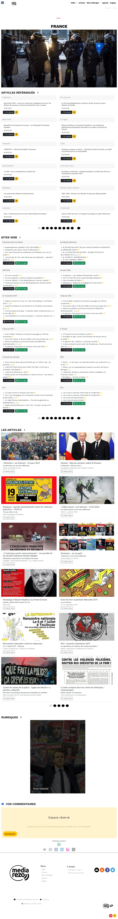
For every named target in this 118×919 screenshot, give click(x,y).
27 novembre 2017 (9, 296)
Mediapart (6, 188)
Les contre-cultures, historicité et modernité (80, 393)
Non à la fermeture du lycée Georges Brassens (81, 278)
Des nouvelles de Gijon (71, 280)
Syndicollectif (7, 166)
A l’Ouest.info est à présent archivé (76, 334)
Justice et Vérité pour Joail (15, 372)
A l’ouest (63, 329)
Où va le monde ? (11, 275)
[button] (1, 2)
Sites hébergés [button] (93, 3)
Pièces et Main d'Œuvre (69, 188)
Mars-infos (6, 119)
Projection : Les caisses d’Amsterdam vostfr (80, 275)
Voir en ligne (21, 263)
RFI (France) (65, 97)
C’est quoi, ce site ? (75, 870)
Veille (43, 869)
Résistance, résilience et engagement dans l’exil (81, 283)
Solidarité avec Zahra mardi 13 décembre (21, 250)
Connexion (10, 834)
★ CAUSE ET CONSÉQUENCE (74, 257)
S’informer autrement (76, 873)
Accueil (108, 8)
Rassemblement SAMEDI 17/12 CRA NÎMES (21, 247)
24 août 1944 (65, 270)
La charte (44, 899)
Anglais (113, 3)
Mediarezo (26, 904)
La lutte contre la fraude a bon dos (18, 393)
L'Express (6, 208)
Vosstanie (6, 144)
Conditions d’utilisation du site (26, 899)
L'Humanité (64, 208)
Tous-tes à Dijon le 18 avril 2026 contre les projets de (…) (85, 306)
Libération (6, 97)
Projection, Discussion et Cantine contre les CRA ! (82, 313)
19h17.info (6, 270)
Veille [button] (73, 3)
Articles (82, 3)
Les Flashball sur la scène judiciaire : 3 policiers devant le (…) (29, 316)
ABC (62, 357)
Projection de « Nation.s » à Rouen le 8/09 (79, 342)
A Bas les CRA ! (66, 296)
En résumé (8, 112)
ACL (62, 388)
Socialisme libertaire (68, 242)
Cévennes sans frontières (12, 242)
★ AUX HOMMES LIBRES (72, 260)
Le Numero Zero (67, 166)
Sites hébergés (47, 875)
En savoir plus (9, 471)
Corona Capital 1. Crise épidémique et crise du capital (26, 280)
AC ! (4, 388)
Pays (114, 8)
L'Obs (62, 144)
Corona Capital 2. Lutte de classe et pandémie (23, 278)
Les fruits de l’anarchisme (72, 398)
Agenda (105, 3)
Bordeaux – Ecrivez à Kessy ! (73, 377)
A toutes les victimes (10, 357)
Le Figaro (64, 119)
